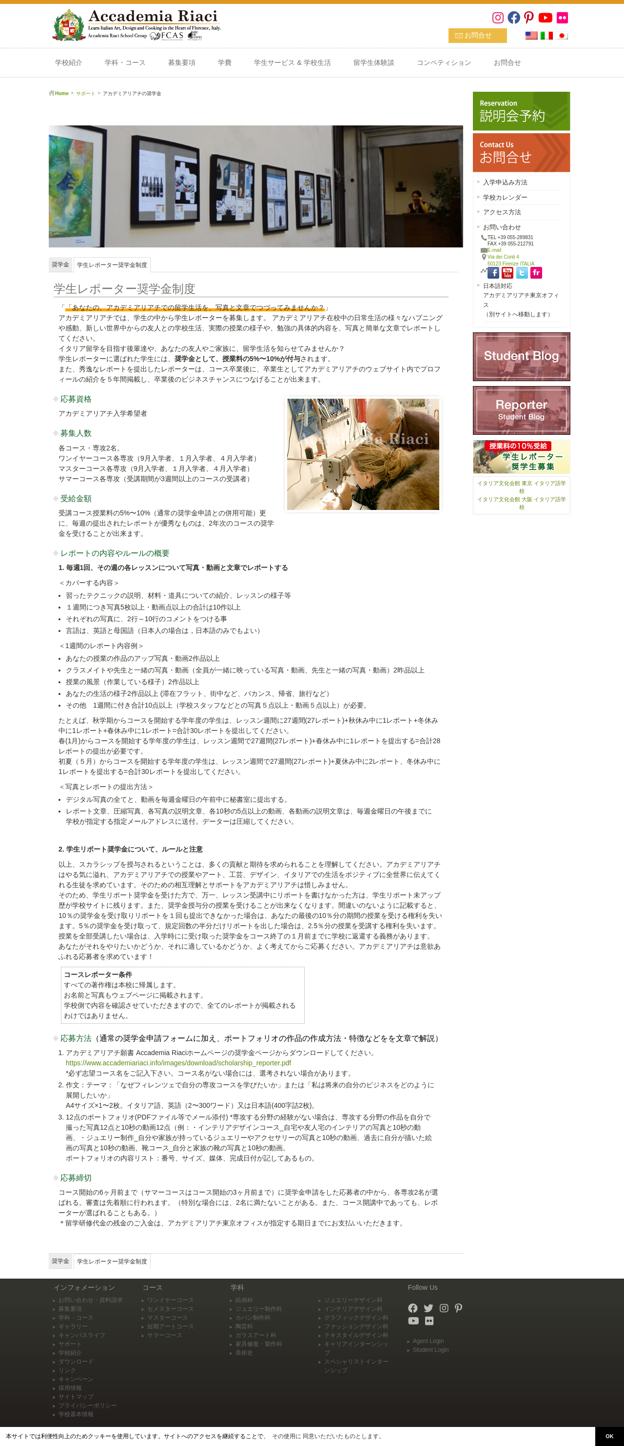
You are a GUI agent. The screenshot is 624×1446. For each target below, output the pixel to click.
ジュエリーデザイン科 (353, 1300)
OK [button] (609, 1436)
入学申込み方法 (505, 182)
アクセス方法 (502, 212)
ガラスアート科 (255, 1335)
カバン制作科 (253, 1317)
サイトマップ (76, 1396)
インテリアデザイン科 (353, 1308)
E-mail (494, 250)
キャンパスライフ (81, 1335)
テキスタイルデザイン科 (356, 1335)
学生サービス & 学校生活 (292, 62)
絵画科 (244, 1300)
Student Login (431, 1349)
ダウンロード (76, 1361)
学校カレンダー (505, 197)
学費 (225, 62)
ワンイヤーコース (170, 1300)
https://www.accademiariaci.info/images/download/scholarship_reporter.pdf (178, 1063)
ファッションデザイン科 (356, 1326)
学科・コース (125, 62)
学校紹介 (68, 62)
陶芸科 (244, 1326)
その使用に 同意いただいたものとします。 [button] (328, 1436)
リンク (67, 1370)
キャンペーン (76, 1379)
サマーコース (164, 1335)
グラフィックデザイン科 (356, 1317)
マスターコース (167, 1317)
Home (62, 93)
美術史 (244, 1352)
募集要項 (181, 62)
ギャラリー (73, 1326)
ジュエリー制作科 (258, 1308)
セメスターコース (170, 1308)
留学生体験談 (373, 62)
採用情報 (70, 1388)
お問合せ (478, 35)
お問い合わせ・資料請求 (90, 1300)
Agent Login (428, 1341)
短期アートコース (170, 1326)
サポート (86, 93)
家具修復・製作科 (258, 1344)
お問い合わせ (502, 227)
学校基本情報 (76, 1414)
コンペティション (444, 62)
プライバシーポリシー (87, 1405)
